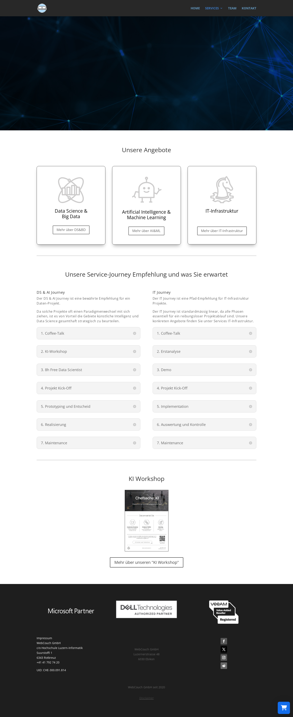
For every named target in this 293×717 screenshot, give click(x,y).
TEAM (232, 8)
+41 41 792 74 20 (48, 662)
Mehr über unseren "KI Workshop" (146, 562)
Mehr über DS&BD (71, 229)
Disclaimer (146, 698)
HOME (195, 8)
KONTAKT (249, 8)
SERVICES (212, 8)
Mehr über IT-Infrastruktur (222, 230)
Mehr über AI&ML (146, 230)
